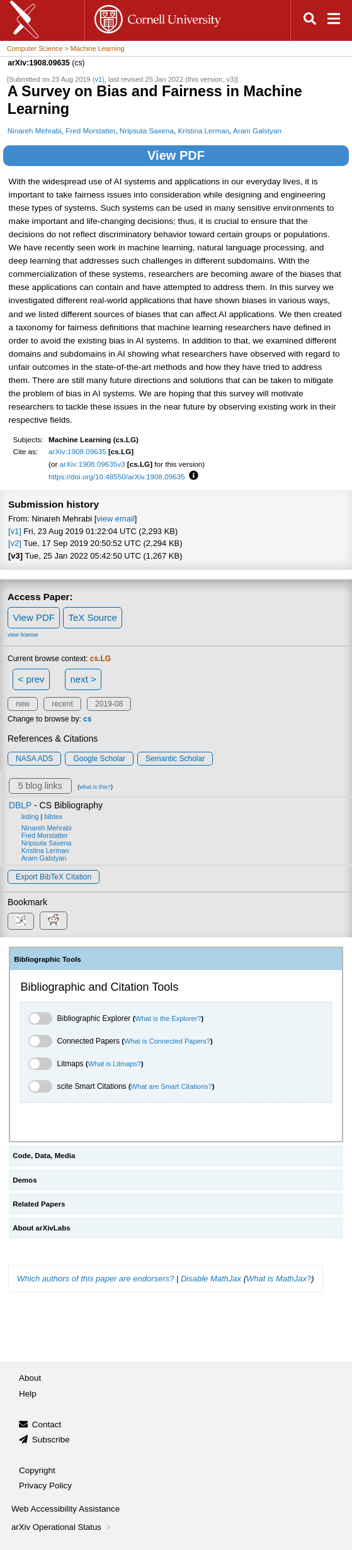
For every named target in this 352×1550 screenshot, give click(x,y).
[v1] (14, 531)
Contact (47, 1424)
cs (87, 719)
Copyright (37, 1470)
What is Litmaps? (114, 1064)
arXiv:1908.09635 (77, 451)
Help (28, 1393)
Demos (25, 1180)
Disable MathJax (211, 1278)
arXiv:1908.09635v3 (92, 464)
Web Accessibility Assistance (65, 1509)
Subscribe (51, 1439)
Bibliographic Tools (47, 959)
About (30, 1378)
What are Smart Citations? (171, 1086)
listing (30, 816)
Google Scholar (99, 758)
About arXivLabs (42, 1228)
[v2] (14, 543)
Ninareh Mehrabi (35, 130)
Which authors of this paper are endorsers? (95, 1278)
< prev (31, 679)
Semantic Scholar (175, 758)
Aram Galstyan (257, 130)
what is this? (95, 787)
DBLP (20, 805)
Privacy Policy (45, 1485)
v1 (98, 79)
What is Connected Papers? (167, 1041)
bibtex (53, 816)
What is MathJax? (278, 1278)
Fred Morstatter (90, 130)
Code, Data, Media (44, 1155)
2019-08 (109, 704)
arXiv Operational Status (62, 1527)
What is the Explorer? (168, 1018)
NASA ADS (34, 758)
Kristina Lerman (204, 130)
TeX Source (92, 617)
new (23, 704)
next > (83, 679)
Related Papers (39, 1204)
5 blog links (40, 786)
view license (23, 635)
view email (115, 518)
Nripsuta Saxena (147, 130)
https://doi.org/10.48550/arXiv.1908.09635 (116, 476)
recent (62, 704)
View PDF (176, 155)
